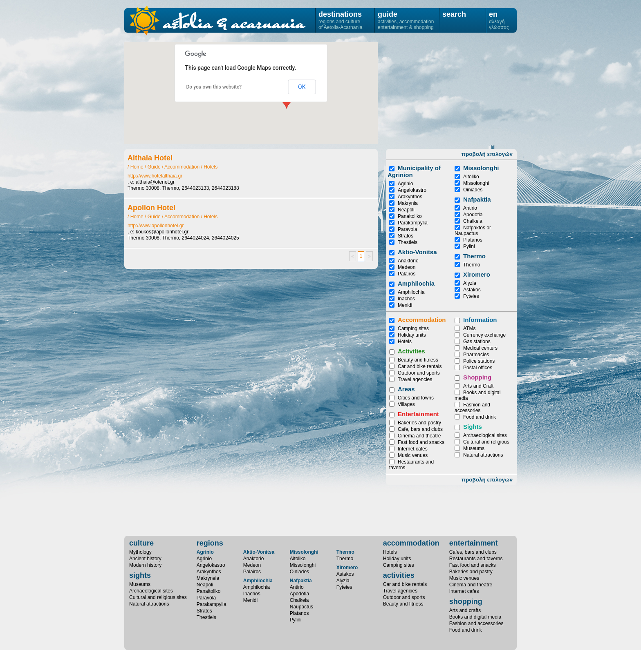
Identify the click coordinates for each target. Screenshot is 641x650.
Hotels (210, 167)
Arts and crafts (465, 610)
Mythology (140, 552)
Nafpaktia (477, 199)
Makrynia (408, 203)
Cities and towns (416, 398)
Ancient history (145, 558)
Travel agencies (415, 379)
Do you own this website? (214, 87)
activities (399, 575)
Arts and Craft (478, 386)
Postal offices (477, 367)
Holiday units (412, 335)
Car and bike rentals (420, 366)
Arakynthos (410, 197)
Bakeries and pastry (419, 423)
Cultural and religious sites (158, 597)
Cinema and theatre (419, 436)
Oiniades (472, 190)
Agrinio (405, 183)
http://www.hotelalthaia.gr (155, 176)
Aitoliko (471, 177)
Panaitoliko (410, 216)
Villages (406, 404)
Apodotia (472, 214)
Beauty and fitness (418, 360)
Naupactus (301, 607)
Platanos (472, 240)
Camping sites (413, 328)
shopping (465, 601)
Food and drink (479, 417)
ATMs (469, 328)
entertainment (473, 543)
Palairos (406, 274)
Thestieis (407, 242)
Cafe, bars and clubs (420, 429)
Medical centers (480, 348)
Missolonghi (476, 183)
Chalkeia (472, 221)
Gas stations (477, 341)
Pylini (469, 246)
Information (480, 319)
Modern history (145, 565)
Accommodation (181, 167)
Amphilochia (416, 283)
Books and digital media (475, 617)
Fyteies (471, 296)
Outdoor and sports (419, 373)
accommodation (411, 543)
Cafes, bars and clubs (473, 552)
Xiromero (476, 274)
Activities (411, 351)
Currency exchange (484, 335)
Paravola (407, 229)
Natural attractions (483, 455)
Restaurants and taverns (476, 558)
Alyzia (469, 283)
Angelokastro (412, 190)
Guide (154, 167)
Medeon (406, 267)
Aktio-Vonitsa (417, 251)
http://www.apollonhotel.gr (156, 225)
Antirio (470, 208)
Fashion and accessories (472, 407)
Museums (473, 448)
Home (136, 167)
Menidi (405, 305)
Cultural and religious (486, 442)
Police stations (479, 361)
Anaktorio (408, 261)
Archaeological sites (485, 435)
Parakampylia (413, 223)
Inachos (406, 299)
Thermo (474, 256)
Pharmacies (476, 354)
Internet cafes (413, 449)
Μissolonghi (481, 167)
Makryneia (208, 578)
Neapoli (406, 210)
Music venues (413, 455)
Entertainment (418, 413)
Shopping (477, 377)
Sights (472, 426)
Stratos (405, 236)
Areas (406, 389)
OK (301, 87)
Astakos (472, 290)
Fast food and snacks (421, 442)
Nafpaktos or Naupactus (473, 230)
